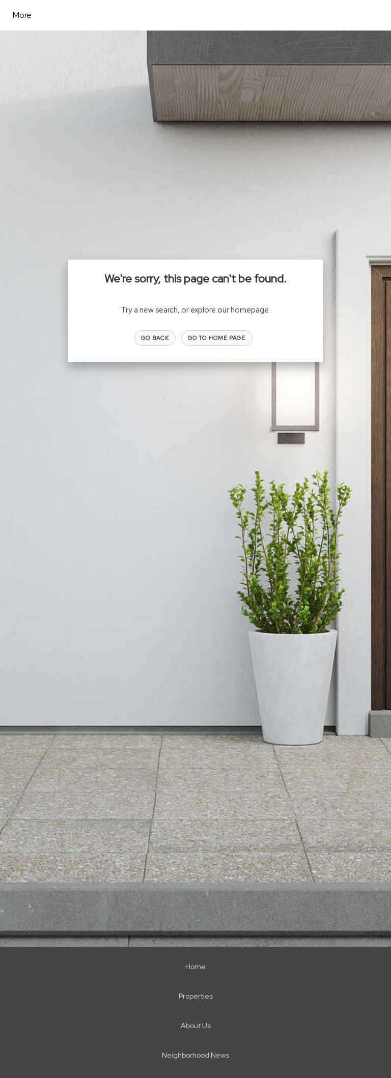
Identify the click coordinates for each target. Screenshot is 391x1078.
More (22, 15)
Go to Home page (217, 338)
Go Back (155, 338)
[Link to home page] (104, 15)
